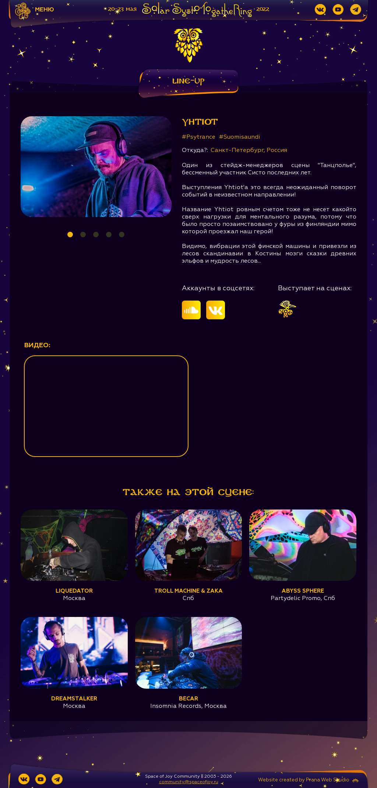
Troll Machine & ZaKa (188, 591)
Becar (188, 699)
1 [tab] (70, 234)
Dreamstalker (74, 699)
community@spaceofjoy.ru (188, 782)
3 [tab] (96, 234)
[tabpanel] (96, 166)
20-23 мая (122, 9)
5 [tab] (121, 234)
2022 (262, 9)
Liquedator (74, 591)
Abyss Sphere (303, 591)
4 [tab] (109, 234)
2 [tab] (83, 234)
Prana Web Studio (327, 780)
